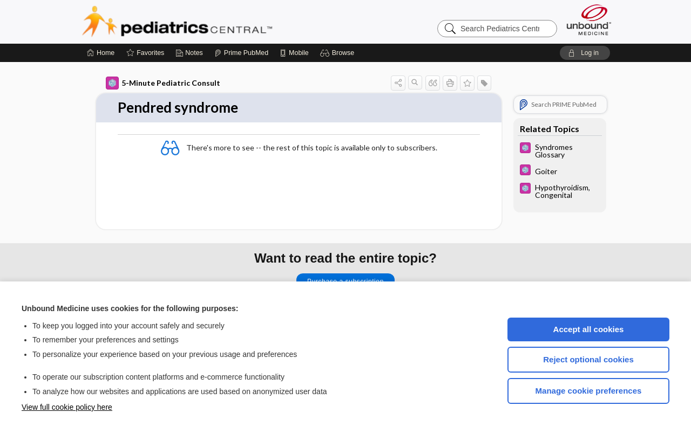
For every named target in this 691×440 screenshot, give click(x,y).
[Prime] (241, 53)
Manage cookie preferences (589, 390)
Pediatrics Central (216, 21)
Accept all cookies (588, 329)
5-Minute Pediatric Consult (163, 83)
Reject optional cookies (588, 359)
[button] (338, 53)
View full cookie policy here (67, 407)
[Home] (100, 53)
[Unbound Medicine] (589, 20)
